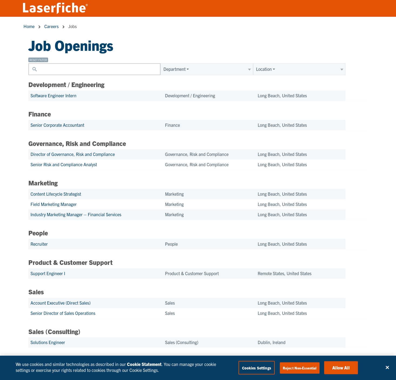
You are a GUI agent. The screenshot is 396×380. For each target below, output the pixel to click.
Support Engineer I (48, 273)
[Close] (387, 368)
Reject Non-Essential (300, 368)
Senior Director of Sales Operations (63, 313)
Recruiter (39, 243)
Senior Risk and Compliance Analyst (64, 164)
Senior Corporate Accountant (57, 125)
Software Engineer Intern (53, 95)
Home (29, 26)
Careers (51, 26)
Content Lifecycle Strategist (56, 193)
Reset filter (38, 60)
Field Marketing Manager (54, 204)
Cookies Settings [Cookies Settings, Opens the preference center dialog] (256, 367)
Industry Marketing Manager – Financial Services (76, 214)
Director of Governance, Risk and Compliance (73, 154)
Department (174, 69)
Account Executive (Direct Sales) (60, 302)
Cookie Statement (144, 364)
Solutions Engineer (48, 342)
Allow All (340, 367)
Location (264, 69)
